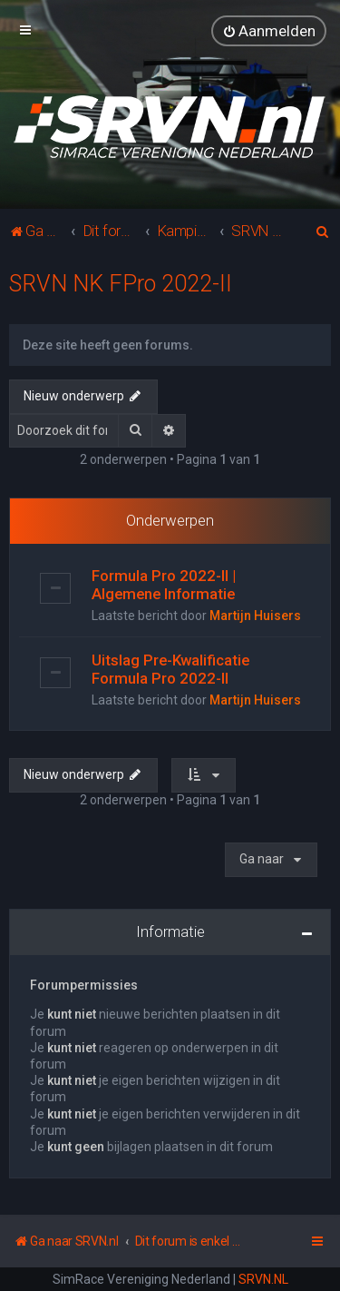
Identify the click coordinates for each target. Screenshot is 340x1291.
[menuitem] (268, 30)
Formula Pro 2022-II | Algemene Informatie (164, 585)
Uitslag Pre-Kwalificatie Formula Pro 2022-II (170, 669)
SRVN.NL (263, 1279)
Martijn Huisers (255, 615)
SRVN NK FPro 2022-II (120, 283)
